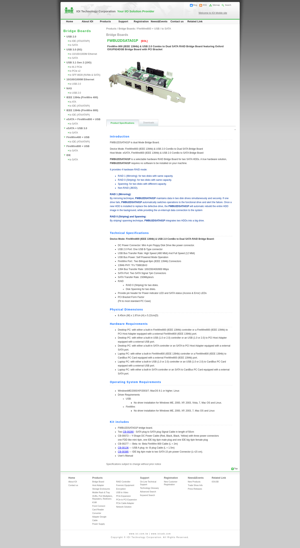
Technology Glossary (149, 488)
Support (123, 21)
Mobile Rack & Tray (101, 492)
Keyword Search (147, 495)
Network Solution (124, 507)
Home (69, 21)
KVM (94, 502)
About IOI (87, 21)
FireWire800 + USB (78, 146)
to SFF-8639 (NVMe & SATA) (85, 75)
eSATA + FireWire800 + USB (83, 119)
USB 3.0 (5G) (74, 49)
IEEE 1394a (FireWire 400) (82, 97)
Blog (195, 5)
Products (105, 21)
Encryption (121, 489)
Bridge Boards (127, 28)
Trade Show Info (195, 485)
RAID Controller (123, 482)
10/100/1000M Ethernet (80, 79)
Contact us (177, 21)
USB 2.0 (71, 36)
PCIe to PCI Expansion (126, 500)
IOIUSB (215, 482)
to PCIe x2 (75, 71)
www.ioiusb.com (161, 534)
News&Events (159, 21)
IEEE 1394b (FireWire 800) (82, 110)
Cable (95, 520)
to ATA (72, 101)
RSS (205, 5)
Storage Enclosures (101, 489)
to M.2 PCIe (75, 67)
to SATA (73, 45)
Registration (141, 21)
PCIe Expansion (123, 496)
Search (228, 5)
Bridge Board (98, 482)
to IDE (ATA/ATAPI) (79, 41)
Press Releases (195, 489)
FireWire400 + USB (78, 137)
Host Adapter (98, 485)
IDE (68, 155)
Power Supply (98, 524)
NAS (69, 88)
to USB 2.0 (75, 83)
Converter (96, 513)
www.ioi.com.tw (138, 534)
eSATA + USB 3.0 (76, 128)
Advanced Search (148, 492)
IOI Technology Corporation (115, 11)
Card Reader (98, 510)
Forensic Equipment (125, 485)
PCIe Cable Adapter (125, 503)
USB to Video (122, 492)
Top (236, 468)
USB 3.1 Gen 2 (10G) (79, 62)
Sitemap (216, 5)
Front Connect (98, 506)
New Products (194, 482)
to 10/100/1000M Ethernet (83, 54)
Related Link (194, 21)
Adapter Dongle (99, 517)
